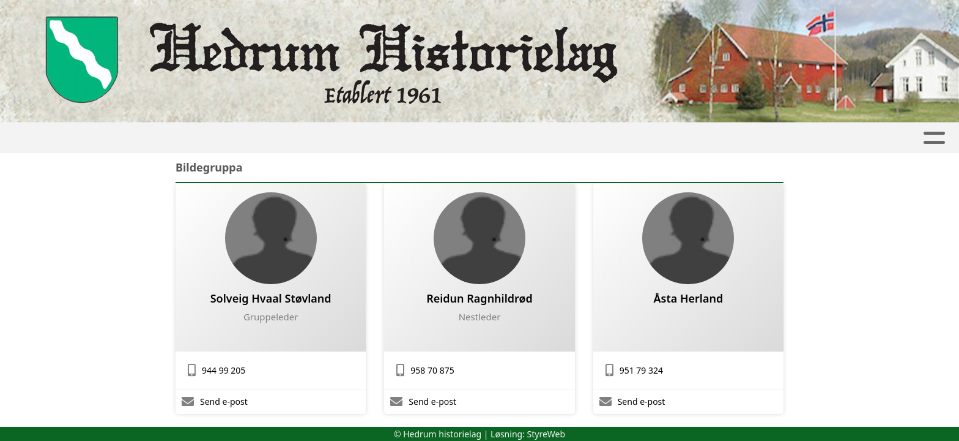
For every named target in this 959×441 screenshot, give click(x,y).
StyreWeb (546, 434)
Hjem (224, 138)
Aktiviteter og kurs (463, 138)
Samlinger (352, 138)
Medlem (719, 138)
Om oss (648, 138)
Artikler (276, 138)
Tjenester (572, 138)
